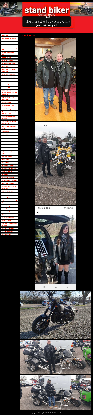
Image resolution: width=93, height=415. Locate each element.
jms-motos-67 (6, 87)
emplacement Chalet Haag (9, 200)
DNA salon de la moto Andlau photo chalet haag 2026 (9, 47)
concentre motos (7, 156)
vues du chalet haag (7, 191)
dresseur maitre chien (8, 217)
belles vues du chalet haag (8, 152)
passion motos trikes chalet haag (8, 98)
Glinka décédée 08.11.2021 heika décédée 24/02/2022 (9, 92)
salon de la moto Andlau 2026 (9, 39)
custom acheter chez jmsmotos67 (8, 84)
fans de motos (6, 140)
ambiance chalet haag (8, 194)
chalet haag (5, 35)
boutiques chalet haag (8, 63)
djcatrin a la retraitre (8, 228)
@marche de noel (7, 171)
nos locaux (5, 146)
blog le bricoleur (6, 234)
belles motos (5, 134)
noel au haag (5, 162)
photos (4, 214)
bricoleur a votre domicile (9, 180)
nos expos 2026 (6, 66)
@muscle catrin (6, 220)
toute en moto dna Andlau (9, 43)
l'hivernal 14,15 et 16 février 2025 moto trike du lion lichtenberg (9, 107)
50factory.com (6, 80)
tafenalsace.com (6, 131)
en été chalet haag (7, 209)
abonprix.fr (5, 174)
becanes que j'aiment (8, 197)
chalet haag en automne (9, 203)
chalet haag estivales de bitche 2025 (9, 70)
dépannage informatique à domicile (9, 224)
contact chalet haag (7, 60)
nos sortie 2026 (6, 57)
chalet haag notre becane (9, 74)
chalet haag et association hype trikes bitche (9, 112)
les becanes (5, 149)
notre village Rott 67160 (9, 168)
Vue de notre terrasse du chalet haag (9, 187)
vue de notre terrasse (8, 211)
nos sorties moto (7, 143)
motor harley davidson (8, 137)
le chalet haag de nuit (8, 206)
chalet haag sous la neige (9, 183)
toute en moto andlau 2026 (8, 53)
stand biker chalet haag (8, 77)
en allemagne (5, 159)
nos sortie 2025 (6, 102)
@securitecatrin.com (8, 231)
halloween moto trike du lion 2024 (9, 117)
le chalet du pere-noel (8, 177)
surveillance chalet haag (9, 165)
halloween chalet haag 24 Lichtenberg (9, 122)
